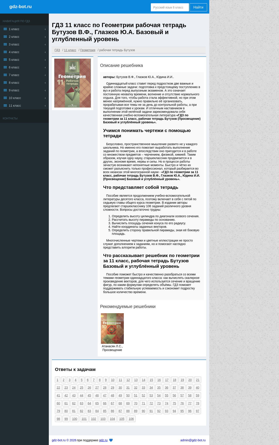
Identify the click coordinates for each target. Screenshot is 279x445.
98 (58, 419)
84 (97, 411)
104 (112, 419)
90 (143, 411)
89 (136, 411)
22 (58, 387)
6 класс (14, 67)
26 (89, 387)
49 (120, 395)
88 (128, 411)
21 (197, 380)
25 (81, 387)
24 (74, 387)
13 (136, 380)
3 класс (14, 44)
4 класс (14, 52)
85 (105, 411)
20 (190, 380)
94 (174, 411)
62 (74, 403)
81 (74, 411)
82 (81, 411)
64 (89, 403)
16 (159, 380)
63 (81, 403)
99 (66, 419)
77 (190, 403)
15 (151, 380)
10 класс (15, 98)
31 (128, 387)
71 (143, 403)
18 (174, 380)
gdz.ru (103, 440)
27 (97, 387)
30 (120, 387)
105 (121, 419)
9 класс (14, 90)
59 (197, 395)
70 (136, 403)
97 (197, 411)
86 (112, 411)
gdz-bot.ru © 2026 (64, 440)
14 (143, 380)
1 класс (14, 29)
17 (166, 380)
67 (112, 403)
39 (190, 387)
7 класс (14, 75)
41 (58, 395)
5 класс (14, 59)
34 (151, 387)
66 (105, 403)
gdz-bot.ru (20, 6)
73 (159, 403)
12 (128, 380)
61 (66, 403)
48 (112, 395)
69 (128, 403)
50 (128, 395)
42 (66, 395)
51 (136, 395)
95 (182, 411)
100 (74, 419)
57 (182, 395)
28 (105, 387)
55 (166, 395)
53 (151, 395)
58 (190, 395)
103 (102, 419)
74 (166, 403)
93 (166, 411)
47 (105, 395)
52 (143, 395)
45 (89, 395)
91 (151, 411)
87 (120, 411)
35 (159, 387)
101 (84, 419)
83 (89, 411)
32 (136, 387)
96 (190, 411)
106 (131, 419)
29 (112, 387)
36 (166, 387)
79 (58, 411)
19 (182, 380)
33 (143, 387)
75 (174, 403)
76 (182, 403)
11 (120, 380)
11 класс (15, 105)
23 (66, 387)
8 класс (14, 82)
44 (81, 395)
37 (174, 387)
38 (182, 387)
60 (58, 403)
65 (97, 403)
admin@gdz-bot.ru (193, 440)
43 (74, 395)
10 (112, 380)
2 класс (14, 36)
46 (97, 395)
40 (197, 387)
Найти (198, 7)
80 (66, 411)
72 (151, 403)
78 (197, 403)
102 (93, 419)
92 (159, 411)
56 (174, 395)
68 (120, 403)
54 (159, 395)
